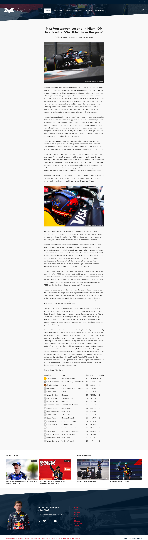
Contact (53, 538)
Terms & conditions (11, 538)
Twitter (44, 521)
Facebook (49, 521)
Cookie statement (35, 538)
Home (76, 507)
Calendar (58, 11)
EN (145, 2)
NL (140, 2)
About (68, 11)
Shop (88, 11)
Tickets (99, 11)
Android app (75, 538)
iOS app (65, 538)
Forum (76, 519)
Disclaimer (45, 538)
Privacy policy (23, 538)
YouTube (55, 521)
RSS (58, 538)
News (47, 11)
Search (143, 10)
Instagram (39, 521)
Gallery (78, 11)
